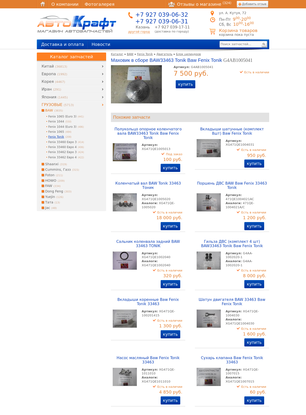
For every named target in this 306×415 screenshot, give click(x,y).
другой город (139, 31)
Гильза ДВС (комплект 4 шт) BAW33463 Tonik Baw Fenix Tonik (232, 243)
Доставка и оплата (62, 44)
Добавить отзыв (254, 4)
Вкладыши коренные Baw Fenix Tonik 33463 (148, 302)
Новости (101, 44)
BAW (130, 54)
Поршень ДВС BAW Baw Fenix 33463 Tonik (232, 185)
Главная (42, 4)
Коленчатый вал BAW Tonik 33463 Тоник (148, 185)
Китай (54, 66)
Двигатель (164, 54)
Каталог (117, 54)
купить (185, 84)
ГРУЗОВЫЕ (58, 104)
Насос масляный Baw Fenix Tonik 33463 (148, 360)
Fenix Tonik (145, 54)
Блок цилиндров (188, 54)
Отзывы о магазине (199, 4)
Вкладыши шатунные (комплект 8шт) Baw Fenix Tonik (232, 131)
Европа (54, 74)
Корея (53, 81)
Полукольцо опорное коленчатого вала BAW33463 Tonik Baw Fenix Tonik (148, 133)
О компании (64, 4)
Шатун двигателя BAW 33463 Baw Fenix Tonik (232, 302)
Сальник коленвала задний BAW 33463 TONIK (148, 243)
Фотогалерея (99, 4)
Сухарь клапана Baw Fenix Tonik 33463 (232, 360)
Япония (55, 97)
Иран (51, 89)
